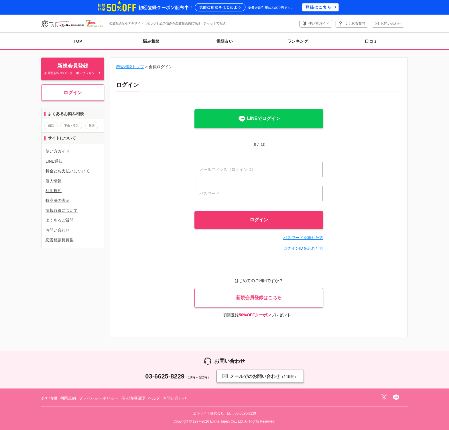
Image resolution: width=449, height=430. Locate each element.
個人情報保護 (133, 398)
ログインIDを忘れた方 (303, 248)
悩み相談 (151, 41)
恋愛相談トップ (130, 66)
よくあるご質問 (60, 220)
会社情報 (49, 398)
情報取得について (62, 210)
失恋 (91, 125)
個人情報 (54, 181)
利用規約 (54, 190)
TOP (78, 41)
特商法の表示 (58, 200)
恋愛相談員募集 (60, 240)
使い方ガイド (318, 23)
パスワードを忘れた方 (303, 237)
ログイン (73, 92)
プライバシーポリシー (99, 398)
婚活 (51, 125)
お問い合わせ (391, 23)
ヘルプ (154, 398)
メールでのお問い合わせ (260, 376)
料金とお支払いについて (68, 171)
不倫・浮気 (71, 125)
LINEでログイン (258, 118)
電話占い (224, 41)
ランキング (297, 41)
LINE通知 (54, 161)
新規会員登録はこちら (259, 297)
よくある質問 (354, 23)
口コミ (371, 41)
